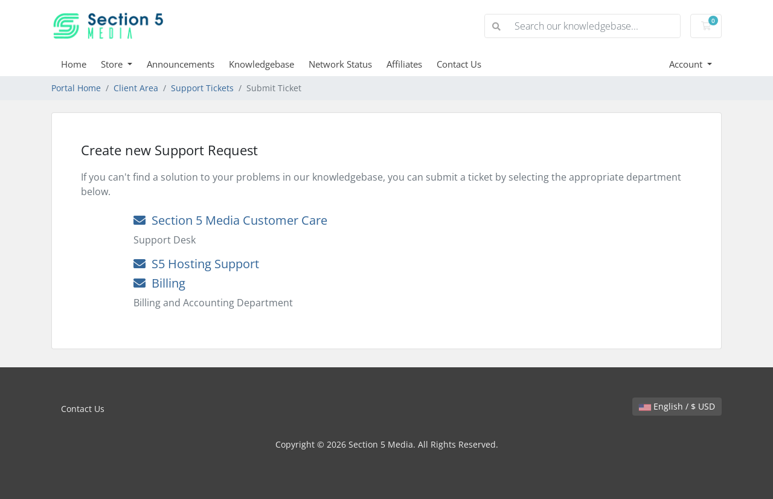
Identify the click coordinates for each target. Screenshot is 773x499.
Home (73, 64)
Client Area (136, 88)
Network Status (340, 64)
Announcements (180, 64)
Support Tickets (202, 88)
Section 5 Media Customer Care (230, 220)
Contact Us (459, 64)
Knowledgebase (261, 64)
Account (687, 64)
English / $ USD (677, 406)
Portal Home (76, 88)
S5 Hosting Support (196, 264)
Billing (159, 283)
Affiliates (404, 64)
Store (113, 64)
